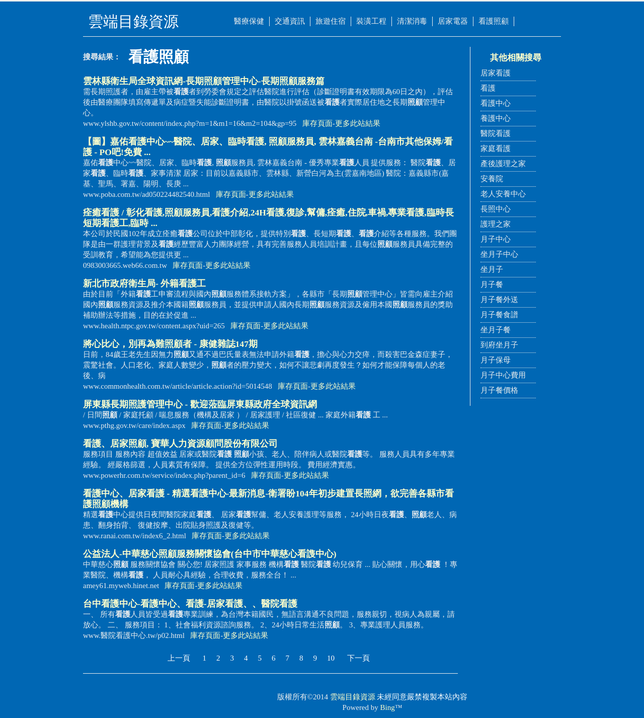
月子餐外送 (499, 300)
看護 (488, 88)
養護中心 (495, 118)
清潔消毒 (412, 21)
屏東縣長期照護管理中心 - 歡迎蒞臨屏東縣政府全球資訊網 (200, 404)
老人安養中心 (503, 194)
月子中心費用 (503, 375)
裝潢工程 (371, 21)
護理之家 (495, 224)
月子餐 (491, 284)
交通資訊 (290, 21)
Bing (387, 707)
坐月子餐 (495, 330)
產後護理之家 (503, 164)
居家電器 (453, 21)
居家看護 (495, 73)
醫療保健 (249, 21)
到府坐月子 (499, 345)
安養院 (491, 179)
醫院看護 (495, 133)
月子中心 (495, 239)
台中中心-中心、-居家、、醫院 (190, 604)
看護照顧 (493, 21)
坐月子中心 (499, 254)
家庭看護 (495, 149)
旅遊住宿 (330, 21)
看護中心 (495, 103)
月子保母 (495, 360)
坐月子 (491, 269)
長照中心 (495, 209)
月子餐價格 (499, 390)
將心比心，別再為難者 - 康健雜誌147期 (170, 344)
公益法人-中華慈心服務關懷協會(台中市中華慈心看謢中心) (210, 554)
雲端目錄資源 (352, 697)
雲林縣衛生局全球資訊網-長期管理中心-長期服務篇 (204, 81)
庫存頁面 (317, 123)
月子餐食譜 (499, 315)
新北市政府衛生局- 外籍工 (144, 283)
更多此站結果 (357, 123)
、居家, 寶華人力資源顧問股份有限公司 (180, 444)
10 (331, 658)
